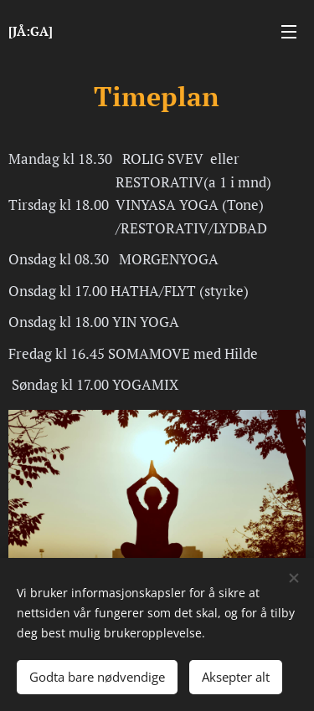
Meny (288, 32)
